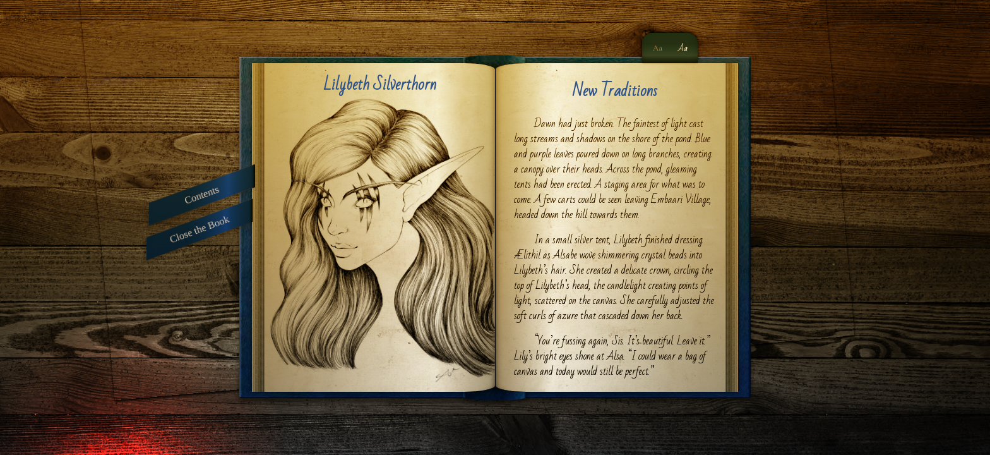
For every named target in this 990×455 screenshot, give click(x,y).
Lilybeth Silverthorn (379, 85)
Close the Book (200, 229)
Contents (201, 194)
